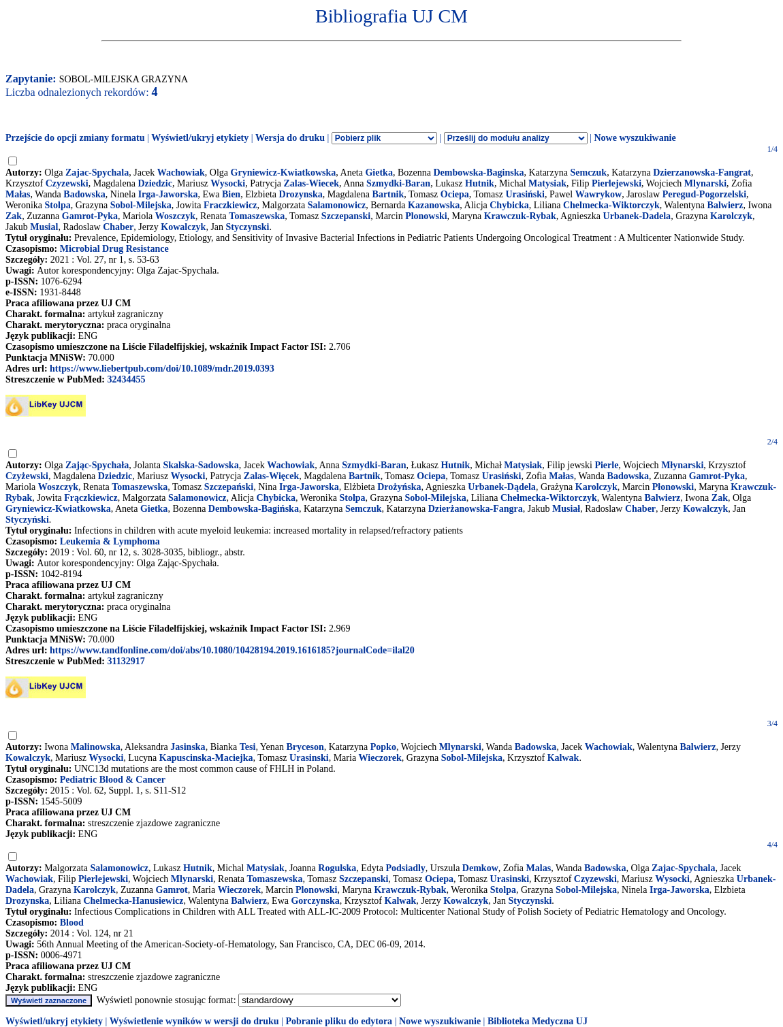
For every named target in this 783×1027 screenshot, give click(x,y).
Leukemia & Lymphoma (110, 541)
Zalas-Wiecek (311, 183)
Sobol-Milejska (141, 205)
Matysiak (547, 183)
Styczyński (27, 520)
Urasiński (525, 194)
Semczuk (588, 172)
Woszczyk (175, 216)
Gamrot (172, 890)
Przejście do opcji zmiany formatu (75, 138)
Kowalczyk (183, 227)
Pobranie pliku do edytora (338, 1021)
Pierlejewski (616, 183)
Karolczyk (731, 216)
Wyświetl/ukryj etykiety (200, 138)
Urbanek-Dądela (502, 487)
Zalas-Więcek (271, 476)
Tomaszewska (257, 216)
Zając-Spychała (97, 465)
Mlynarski (705, 183)
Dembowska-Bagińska (253, 509)
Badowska (84, 194)
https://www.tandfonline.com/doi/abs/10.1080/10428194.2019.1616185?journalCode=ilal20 (232, 650)
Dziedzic (155, 183)
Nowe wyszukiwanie (634, 138)
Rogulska (337, 868)
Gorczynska (315, 901)
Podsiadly (405, 868)
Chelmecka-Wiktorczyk (611, 205)
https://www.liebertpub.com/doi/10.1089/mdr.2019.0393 (162, 368)
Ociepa (455, 194)
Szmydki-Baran (398, 183)
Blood (72, 922)
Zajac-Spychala (97, 172)
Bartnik (388, 194)
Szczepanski (345, 216)
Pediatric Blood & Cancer (112, 780)
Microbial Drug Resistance (114, 249)
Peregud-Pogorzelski (704, 194)
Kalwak (563, 758)
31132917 (125, 661)
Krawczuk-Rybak (520, 216)
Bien (231, 194)
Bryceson (305, 747)
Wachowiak (181, 172)
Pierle (606, 465)
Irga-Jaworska (168, 194)
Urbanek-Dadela (637, 216)
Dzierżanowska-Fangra (475, 509)
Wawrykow (598, 194)
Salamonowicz (337, 205)
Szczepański (228, 487)
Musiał (566, 509)
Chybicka (509, 205)
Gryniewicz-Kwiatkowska (283, 172)
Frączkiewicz (91, 498)
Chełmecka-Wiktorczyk (548, 498)
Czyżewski (26, 476)
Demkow (480, 868)
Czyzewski (67, 183)
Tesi (248, 747)
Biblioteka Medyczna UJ (538, 1021)
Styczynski (248, 227)
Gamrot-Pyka (90, 216)
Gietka (378, 172)
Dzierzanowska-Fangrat (702, 172)
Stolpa (58, 205)
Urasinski (309, 758)
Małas (18, 194)
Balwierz (725, 205)
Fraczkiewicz (230, 205)
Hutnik (479, 183)
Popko (383, 747)
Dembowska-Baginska (478, 172)
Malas (539, 868)
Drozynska (301, 194)
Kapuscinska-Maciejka (206, 758)
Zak (13, 216)
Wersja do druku (290, 138)
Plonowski (426, 216)
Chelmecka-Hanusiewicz (133, 901)
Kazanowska (434, 205)
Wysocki (227, 183)
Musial (44, 227)
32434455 (126, 379)
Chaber (118, 227)
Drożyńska (399, 487)
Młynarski (682, 465)
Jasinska (187, 747)
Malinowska (96, 747)
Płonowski (673, 487)
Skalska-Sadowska (200, 465)
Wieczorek (380, 758)
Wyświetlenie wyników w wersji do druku (194, 1021)
